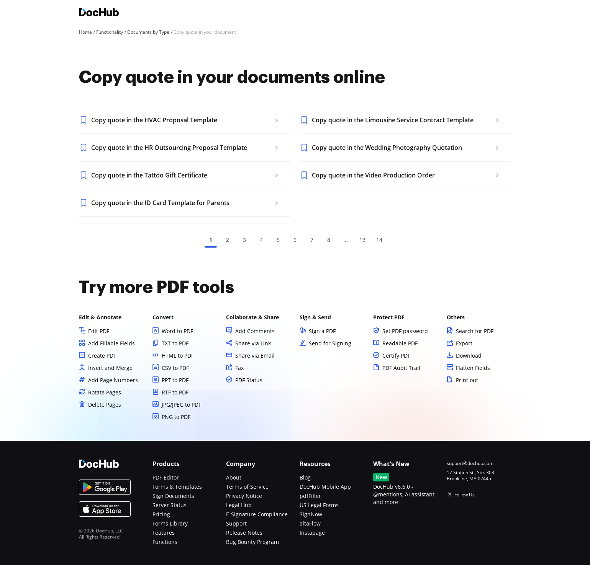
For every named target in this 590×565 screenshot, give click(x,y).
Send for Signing (330, 343)
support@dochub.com (470, 463)
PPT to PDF (175, 380)
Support (236, 523)
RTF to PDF (175, 392)
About (233, 477)
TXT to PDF (175, 343)
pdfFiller (310, 495)
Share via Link (253, 343)
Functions (164, 541)
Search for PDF (474, 331)
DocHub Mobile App (325, 486)
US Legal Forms (319, 505)
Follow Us (464, 494)
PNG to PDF (176, 416)
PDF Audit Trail (401, 367)
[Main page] (99, 13)
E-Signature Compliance (257, 514)
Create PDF (102, 355)
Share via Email (255, 355)
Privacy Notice (244, 495)
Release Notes (244, 532)
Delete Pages (104, 404)
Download (469, 355)
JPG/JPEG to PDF (181, 404)
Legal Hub (239, 505)
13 (362, 239)
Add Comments (255, 331)
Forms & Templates (177, 486)
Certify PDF (396, 355)
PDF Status (248, 380)
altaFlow (310, 523)
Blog (305, 477)
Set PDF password (405, 331)
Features (163, 532)
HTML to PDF (178, 355)
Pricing (161, 514)
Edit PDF (98, 331)
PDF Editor (165, 477)
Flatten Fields (473, 367)
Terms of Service (247, 486)
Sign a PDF (322, 331)
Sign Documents (173, 495)
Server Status (169, 505)
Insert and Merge (110, 367)
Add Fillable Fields (111, 343)
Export (464, 343)
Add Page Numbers (113, 380)
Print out (467, 380)
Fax (239, 367)
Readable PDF (400, 343)
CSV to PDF (175, 367)
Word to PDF (177, 331)
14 (379, 239)
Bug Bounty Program (252, 541)
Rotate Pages (104, 392)
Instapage (312, 532)
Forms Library (170, 523)
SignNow (311, 514)
